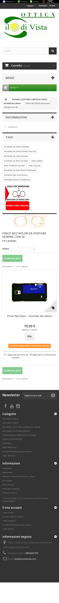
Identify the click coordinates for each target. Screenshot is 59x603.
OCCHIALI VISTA (10, 423)
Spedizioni (13, 127)
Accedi (52, 6)
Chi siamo (7, 480)
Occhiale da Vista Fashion (16, 147)
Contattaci (43, 6)
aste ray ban (35, 165)
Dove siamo (8, 485)
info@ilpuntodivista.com (25, 559)
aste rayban (37, 161)
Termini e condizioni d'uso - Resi (18, 476)
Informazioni (16, 117)
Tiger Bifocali (8, 455)
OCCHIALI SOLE (10, 419)
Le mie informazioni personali (16, 525)
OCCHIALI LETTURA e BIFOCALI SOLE (21, 427)
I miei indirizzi (9, 521)
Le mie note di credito (12, 517)
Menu (14, 88)
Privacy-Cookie (9, 493)
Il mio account (12, 507)
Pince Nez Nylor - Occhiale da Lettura (29, 316)
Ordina (5, 249)
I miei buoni (8, 529)
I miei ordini (8, 512)
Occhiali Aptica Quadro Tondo (17, 451)
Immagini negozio (11, 489)
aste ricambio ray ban (14, 165)
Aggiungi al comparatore (44, 355)
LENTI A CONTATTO (12, 439)
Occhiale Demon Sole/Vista (17, 179)
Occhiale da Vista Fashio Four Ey (20, 151)
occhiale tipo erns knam (15, 175)
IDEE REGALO (9, 447)
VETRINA (6, 443)
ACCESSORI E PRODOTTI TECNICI (19, 435)
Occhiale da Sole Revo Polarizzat (20, 170)
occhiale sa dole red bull (16, 161)
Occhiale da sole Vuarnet (16, 156)
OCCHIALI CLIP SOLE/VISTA (16, 431)
